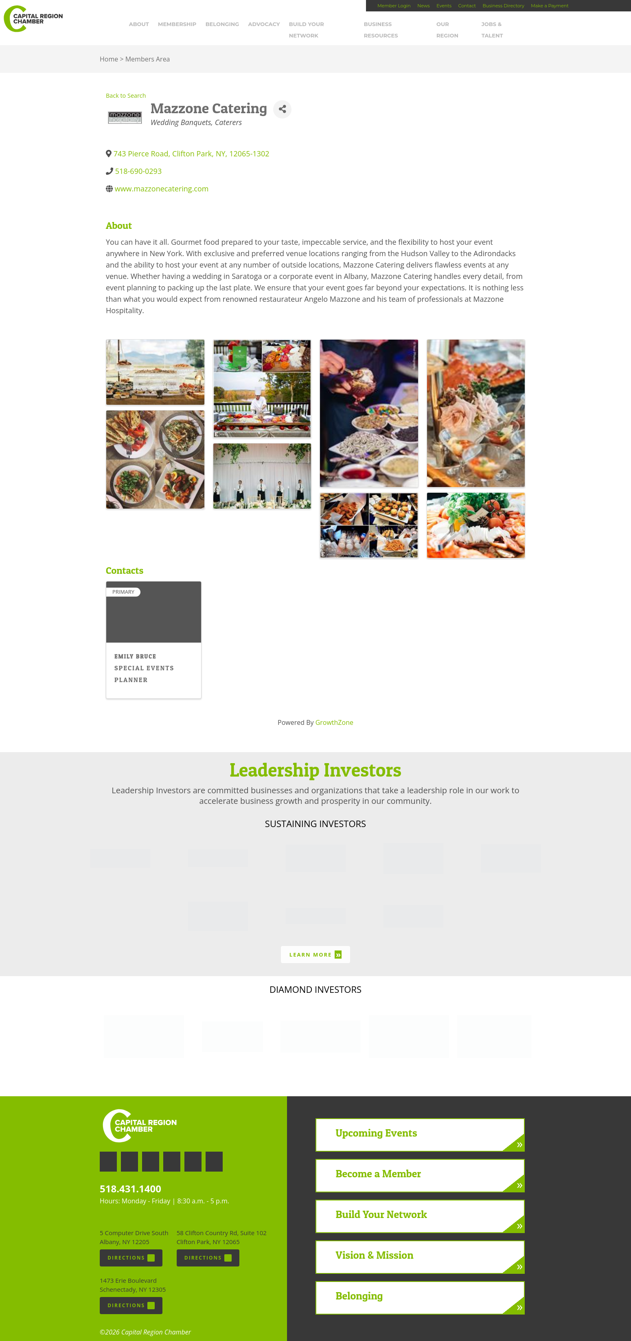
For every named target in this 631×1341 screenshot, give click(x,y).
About (154, 27)
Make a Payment (549, 6)
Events (443, 6)
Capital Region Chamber (33, 19)
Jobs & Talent (519, 27)
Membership (193, 27)
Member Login (393, 6)
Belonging (238, 27)
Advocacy (280, 27)
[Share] (282, 101)
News (423, 6)
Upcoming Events (376, 1124)
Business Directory (503, 6)
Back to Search (126, 87)
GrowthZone (334, 713)
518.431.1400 (130, 1180)
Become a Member (378, 1165)
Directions (131, 1249)
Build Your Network (338, 27)
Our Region (470, 27)
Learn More (315, 946)
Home (109, 50)
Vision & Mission (375, 1246)
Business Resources (411, 27)
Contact (467, 6)
